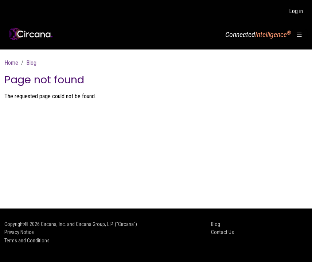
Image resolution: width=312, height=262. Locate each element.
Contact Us (222, 232)
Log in (296, 11)
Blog (31, 62)
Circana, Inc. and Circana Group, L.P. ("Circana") (89, 224)
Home (11, 62)
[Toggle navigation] (299, 34)
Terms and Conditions (27, 240)
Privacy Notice (19, 232)
